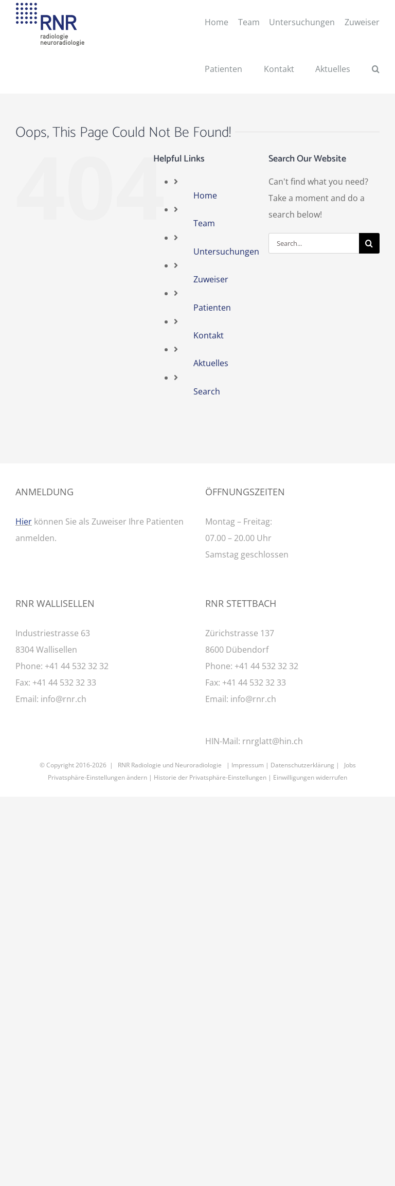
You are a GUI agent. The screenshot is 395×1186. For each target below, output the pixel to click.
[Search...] (313, 243)
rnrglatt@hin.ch (272, 741)
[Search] (369, 243)
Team (204, 223)
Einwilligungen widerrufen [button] (310, 777)
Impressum (247, 765)
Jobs (350, 765)
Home (205, 195)
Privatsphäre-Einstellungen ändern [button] (97, 777)
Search (206, 391)
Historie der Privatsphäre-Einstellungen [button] (210, 777)
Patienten (212, 307)
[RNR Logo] (50, 6)
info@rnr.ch (63, 699)
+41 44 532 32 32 (77, 666)
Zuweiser (210, 279)
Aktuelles (210, 363)
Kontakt (208, 335)
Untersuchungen (226, 251)
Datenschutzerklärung (302, 765)
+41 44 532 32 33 (64, 682)
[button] (376, 70)
